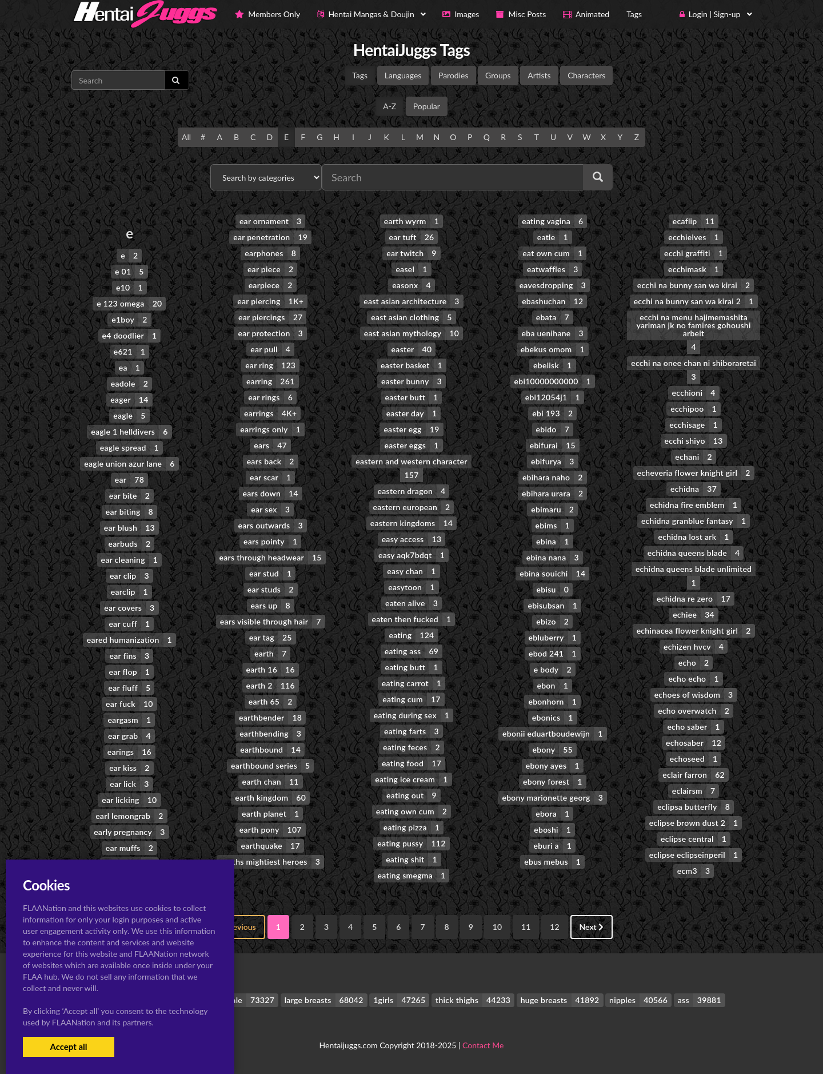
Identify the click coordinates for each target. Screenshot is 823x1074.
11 (525, 927)
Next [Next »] (592, 927)
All (186, 137)
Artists (539, 75)
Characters (586, 75)
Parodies (453, 75)
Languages (403, 75)
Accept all (68, 1046)
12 (554, 927)
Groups (498, 75)
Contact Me (483, 1045)
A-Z (389, 106)
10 (497, 927)
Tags (359, 75)
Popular (426, 106)
